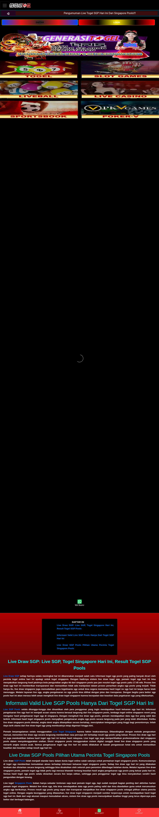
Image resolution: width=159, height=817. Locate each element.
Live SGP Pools (11, 709)
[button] (79, 622)
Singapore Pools (23, 783)
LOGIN (117, 22)
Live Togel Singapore (64, 731)
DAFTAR (40, 22)
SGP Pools (19, 761)
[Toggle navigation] (4, 5)
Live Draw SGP (11, 676)
